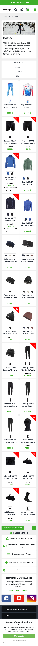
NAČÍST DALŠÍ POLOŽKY (13, 528)
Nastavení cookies (19, 641)
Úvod (5, 16)
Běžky (17, 16)
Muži (11, 16)
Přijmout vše (19, 636)
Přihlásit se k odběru (19, 590)
